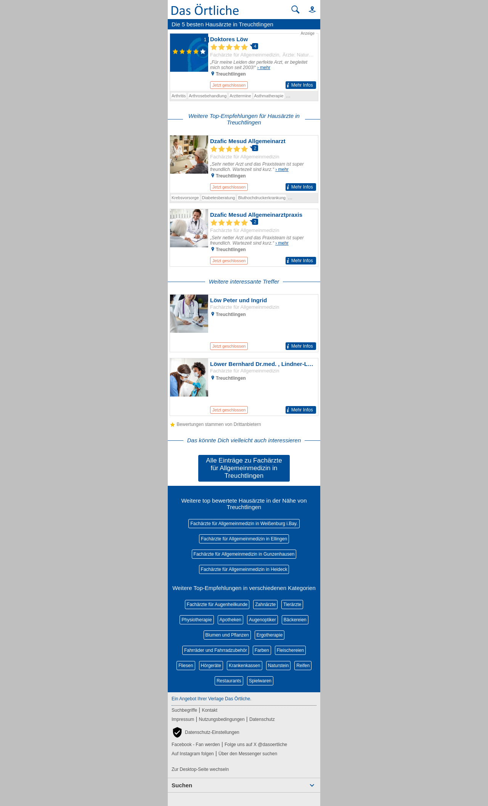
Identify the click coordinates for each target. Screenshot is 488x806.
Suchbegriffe (184, 710)
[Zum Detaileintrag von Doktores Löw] (244, 61)
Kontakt (209, 710)
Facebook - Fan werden (196, 744)
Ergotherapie (270, 635)
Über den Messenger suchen (247, 753)
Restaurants (229, 680)
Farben (262, 650)
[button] (308, 9)
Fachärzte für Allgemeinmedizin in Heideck (244, 569)
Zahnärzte (265, 604)
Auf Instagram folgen (193, 753)
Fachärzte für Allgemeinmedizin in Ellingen (244, 539)
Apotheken (230, 619)
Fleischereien (290, 650)
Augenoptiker (262, 619)
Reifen (303, 665)
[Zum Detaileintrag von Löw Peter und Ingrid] (244, 323)
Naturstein (278, 665)
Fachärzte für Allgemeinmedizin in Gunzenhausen (244, 554)
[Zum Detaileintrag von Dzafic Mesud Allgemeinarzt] (244, 164)
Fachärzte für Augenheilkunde (217, 604)
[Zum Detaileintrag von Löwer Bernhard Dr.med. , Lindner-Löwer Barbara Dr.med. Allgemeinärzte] (244, 387)
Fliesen (185, 665)
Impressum (183, 719)
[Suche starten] (295, 9)
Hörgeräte (211, 665)
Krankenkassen (244, 665)
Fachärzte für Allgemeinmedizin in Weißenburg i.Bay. (243, 523)
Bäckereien (295, 619)
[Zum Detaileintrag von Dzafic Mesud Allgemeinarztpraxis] (244, 237)
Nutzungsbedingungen (222, 719)
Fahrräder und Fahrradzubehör (215, 650)
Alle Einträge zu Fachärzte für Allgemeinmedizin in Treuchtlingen (244, 468)
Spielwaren (260, 680)
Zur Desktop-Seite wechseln (200, 769)
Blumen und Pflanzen (227, 635)
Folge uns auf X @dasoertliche (256, 744)
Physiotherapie (196, 619)
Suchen (182, 785)
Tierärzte (292, 604)
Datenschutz (262, 719)
